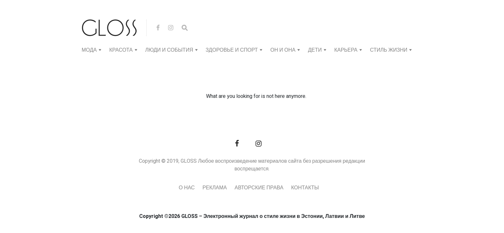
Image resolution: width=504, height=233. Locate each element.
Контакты (305, 188)
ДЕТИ (315, 50)
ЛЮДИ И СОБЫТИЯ (169, 50)
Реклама (215, 188)
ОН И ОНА (282, 50)
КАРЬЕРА (345, 50)
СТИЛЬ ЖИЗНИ (388, 50)
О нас (187, 188)
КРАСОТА (121, 50)
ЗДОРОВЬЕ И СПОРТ (232, 50)
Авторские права (259, 188)
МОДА (89, 50)
